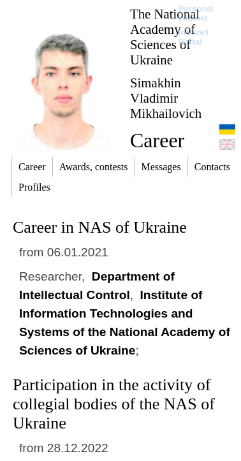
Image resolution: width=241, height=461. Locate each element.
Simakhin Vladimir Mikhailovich (165, 98)
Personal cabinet (196, 13)
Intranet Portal (194, 37)
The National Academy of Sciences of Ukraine (165, 36)
